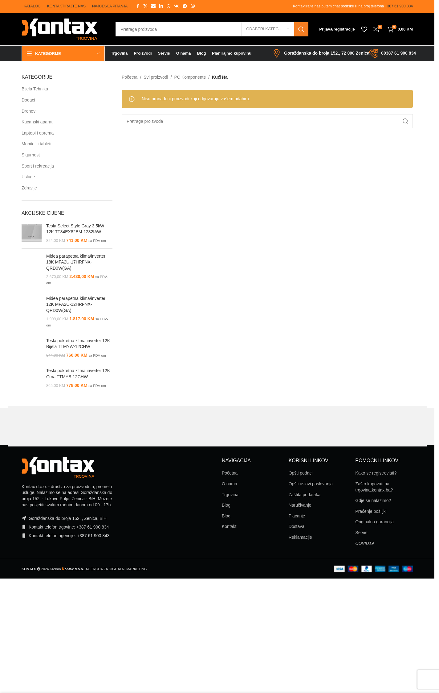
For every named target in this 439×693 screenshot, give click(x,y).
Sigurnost (31, 154)
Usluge (28, 176)
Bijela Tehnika (35, 88)
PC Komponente (190, 77)
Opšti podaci (301, 473)
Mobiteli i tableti (36, 143)
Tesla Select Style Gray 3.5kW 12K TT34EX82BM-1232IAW (75, 228)
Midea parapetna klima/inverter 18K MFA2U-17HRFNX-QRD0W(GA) (75, 262)
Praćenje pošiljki (370, 511)
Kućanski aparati (38, 121)
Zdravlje (29, 187)
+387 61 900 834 (399, 6)
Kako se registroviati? (375, 473)
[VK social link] (176, 6)
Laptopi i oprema (38, 133)
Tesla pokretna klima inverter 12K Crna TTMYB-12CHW (78, 373)
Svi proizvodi (156, 77)
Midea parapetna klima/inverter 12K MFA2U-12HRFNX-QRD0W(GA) (75, 304)
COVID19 (364, 543)
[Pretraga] (212, 29)
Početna (129, 77)
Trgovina (230, 494)
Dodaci (28, 100)
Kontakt (229, 526)
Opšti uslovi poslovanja (311, 483)
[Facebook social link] (137, 6)
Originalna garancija (374, 521)
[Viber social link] (193, 6)
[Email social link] (153, 6)
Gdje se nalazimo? (373, 500)
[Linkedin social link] (161, 6)
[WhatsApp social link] (168, 6)
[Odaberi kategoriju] (267, 29)
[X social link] (145, 6)
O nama (229, 483)
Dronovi (29, 111)
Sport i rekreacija (38, 166)
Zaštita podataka (305, 494)
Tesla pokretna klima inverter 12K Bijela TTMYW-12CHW (78, 343)
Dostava (296, 526)
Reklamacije (300, 537)
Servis (361, 532)
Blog (226, 505)
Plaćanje (297, 515)
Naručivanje (300, 505)
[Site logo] (59, 28)
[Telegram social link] (185, 6)
